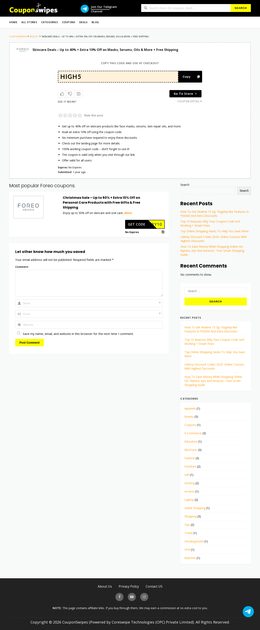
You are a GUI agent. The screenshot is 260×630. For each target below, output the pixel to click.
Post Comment (30, 342)
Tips (187, 525)
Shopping (190, 516)
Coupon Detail (190, 101)
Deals (83, 22)
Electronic (190, 450)
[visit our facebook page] (119, 597)
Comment (21, 267)
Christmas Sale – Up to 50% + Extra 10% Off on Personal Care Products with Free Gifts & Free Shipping (101, 202)
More (128, 213)
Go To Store (186, 94)
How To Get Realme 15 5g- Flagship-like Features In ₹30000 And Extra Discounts (214, 214)
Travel (188, 533)
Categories (49, 22)
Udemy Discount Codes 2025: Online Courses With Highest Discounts (214, 366)
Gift (186, 475)
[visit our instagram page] (144, 597)
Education (190, 441)
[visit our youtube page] (132, 597)
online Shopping (194, 508)
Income (189, 491)
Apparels (190, 408)
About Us (105, 586)
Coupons (68, 22)
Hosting (189, 483)
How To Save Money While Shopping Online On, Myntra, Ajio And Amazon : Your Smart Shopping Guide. (212, 251)
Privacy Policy (129, 586)
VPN (187, 550)
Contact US (154, 586)
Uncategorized (194, 541)
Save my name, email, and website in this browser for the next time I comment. (78, 334)
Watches (190, 558)
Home (13, 22)
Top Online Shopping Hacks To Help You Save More (214, 231)
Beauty (189, 416)
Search (241, 8)
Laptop (189, 500)
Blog (95, 22)
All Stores (29, 22)
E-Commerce (193, 433)
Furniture (190, 466)
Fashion (189, 458)
